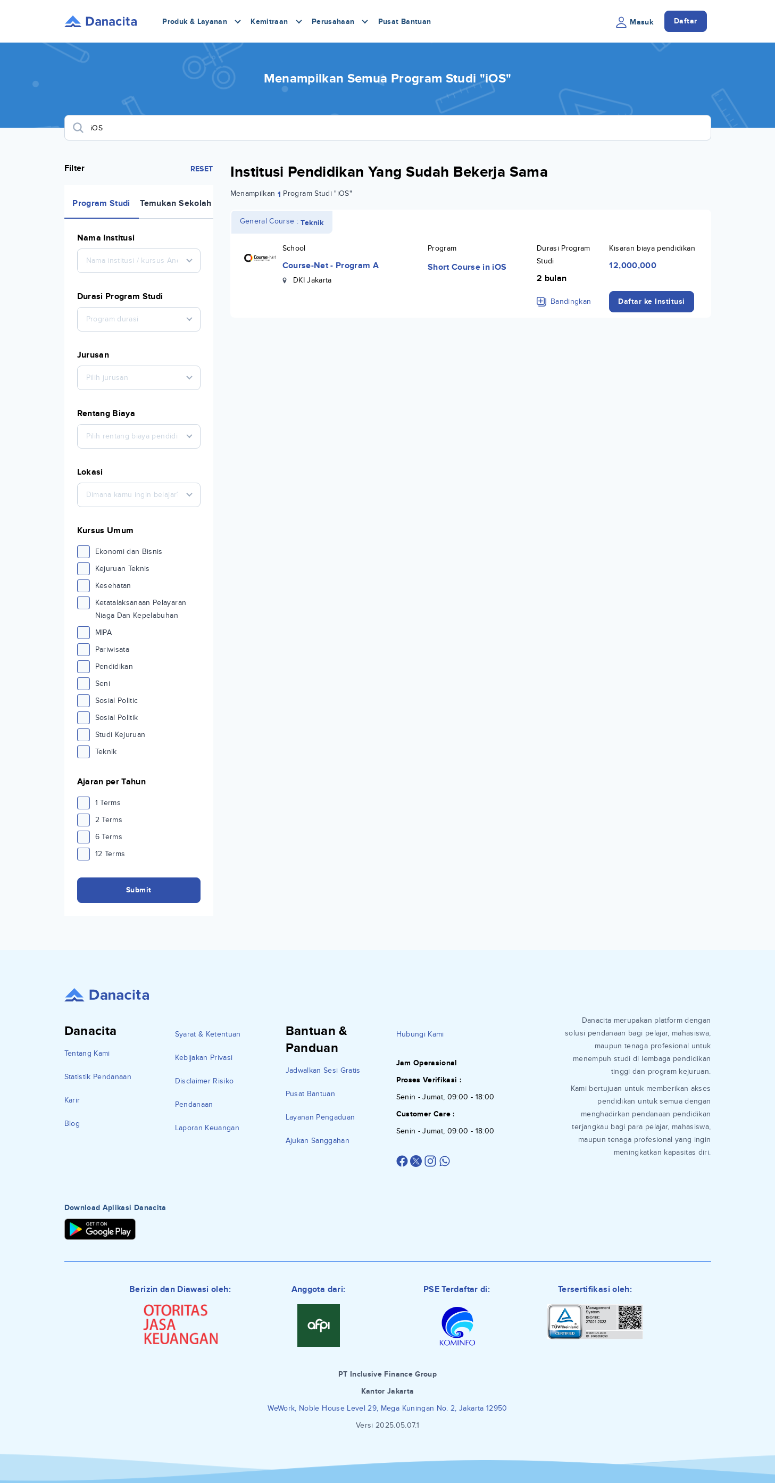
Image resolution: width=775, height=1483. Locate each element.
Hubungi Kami (420, 1034)
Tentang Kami (87, 1053)
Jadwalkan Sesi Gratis (323, 1070)
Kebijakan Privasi (204, 1057)
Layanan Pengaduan (320, 1117)
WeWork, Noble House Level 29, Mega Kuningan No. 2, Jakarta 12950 (387, 1408)
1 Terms (108, 802)
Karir (72, 1100)
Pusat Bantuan (404, 21)
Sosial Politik (116, 717)
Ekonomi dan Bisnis (129, 551)
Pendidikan (114, 666)
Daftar (685, 21)
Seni (102, 683)
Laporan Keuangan (207, 1127)
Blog (72, 1123)
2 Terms (108, 819)
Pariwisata (112, 649)
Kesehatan (113, 585)
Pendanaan (194, 1104)
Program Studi (101, 203)
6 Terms (108, 836)
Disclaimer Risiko (204, 1081)
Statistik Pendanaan (98, 1076)
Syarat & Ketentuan (208, 1034)
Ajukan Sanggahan (318, 1140)
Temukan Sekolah (175, 203)
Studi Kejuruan (120, 734)
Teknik (106, 751)
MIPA (103, 632)
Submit (139, 889)
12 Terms (110, 853)
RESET (201, 168)
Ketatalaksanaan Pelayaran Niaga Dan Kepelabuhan (141, 609)
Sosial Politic (116, 700)
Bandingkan (564, 301)
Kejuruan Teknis (122, 568)
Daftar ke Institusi (651, 301)
